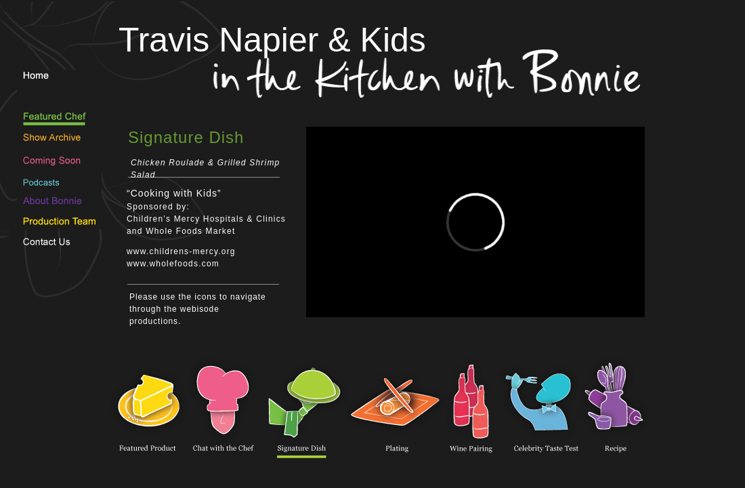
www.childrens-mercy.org (181, 251)
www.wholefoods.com (173, 263)
